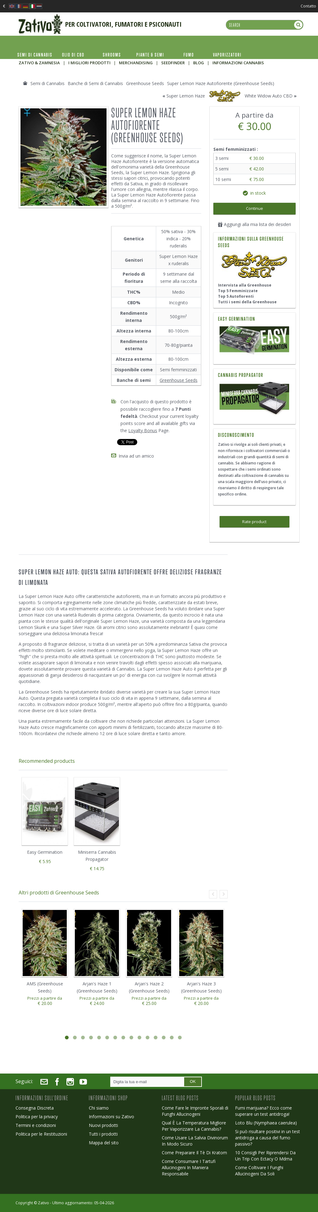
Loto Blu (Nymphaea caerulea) (266, 1123)
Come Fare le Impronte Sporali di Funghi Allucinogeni (195, 1111)
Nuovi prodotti (103, 1125)
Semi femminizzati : (236, 149)
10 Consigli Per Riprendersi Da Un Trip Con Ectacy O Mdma (265, 1156)
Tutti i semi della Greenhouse (247, 302)
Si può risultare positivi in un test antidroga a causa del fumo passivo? (267, 1137)
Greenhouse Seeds (179, 380)
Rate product (254, 521)
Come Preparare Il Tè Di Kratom (194, 1152)
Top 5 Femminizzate (238, 290)
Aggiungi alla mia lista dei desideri (254, 224)
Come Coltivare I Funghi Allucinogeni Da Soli (259, 1171)
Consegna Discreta (35, 1108)
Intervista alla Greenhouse (244, 285)
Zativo (43, 1202)
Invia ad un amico (136, 456)
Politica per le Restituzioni (41, 1134)
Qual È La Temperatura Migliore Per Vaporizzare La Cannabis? (194, 1126)
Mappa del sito (104, 1143)
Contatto (308, 6)
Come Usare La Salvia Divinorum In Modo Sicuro (195, 1141)
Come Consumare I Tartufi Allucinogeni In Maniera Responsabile (189, 1167)
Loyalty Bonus (142, 430)
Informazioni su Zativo (111, 1116)
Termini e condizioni (36, 1125)
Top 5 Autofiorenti (236, 296)
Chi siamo (99, 1108)
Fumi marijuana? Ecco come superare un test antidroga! (263, 1111)
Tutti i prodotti (103, 1134)
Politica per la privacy (37, 1116)
